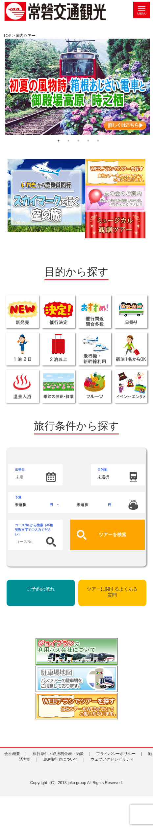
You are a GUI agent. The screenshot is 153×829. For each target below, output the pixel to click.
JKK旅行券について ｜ (64, 759)
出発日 (35, 475)
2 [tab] (68, 140)
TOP (7, 35)
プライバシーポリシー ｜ (119, 753)
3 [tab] (78, 140)
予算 (76, 503)
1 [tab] (58, 140)
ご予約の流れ (41, 589)
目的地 (102, 469)
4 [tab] (88, 140)
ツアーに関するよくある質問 (112, 592)
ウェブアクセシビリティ (114, 759)
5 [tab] (98, 140)
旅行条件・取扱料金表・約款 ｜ (62, 753)
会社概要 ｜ (16, 753)
